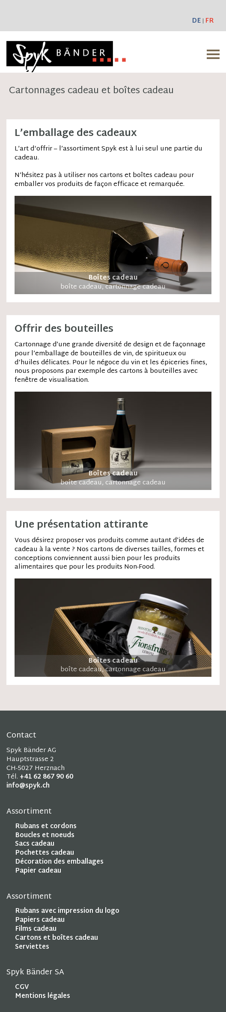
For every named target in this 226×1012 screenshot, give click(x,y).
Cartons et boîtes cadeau (56, 938)
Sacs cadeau (34, 844)
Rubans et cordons (46, 826)
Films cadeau (35, 929)
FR (209, 21)
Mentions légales (42, 996)
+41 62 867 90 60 (46, 777)
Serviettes (32, 947)
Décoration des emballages (59, 862)
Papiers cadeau (40, 920)
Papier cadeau (38, 871)
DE (196, 21)
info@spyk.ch (28, 786)
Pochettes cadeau (44, 853)
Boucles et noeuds (44, 835)
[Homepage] (66, 68)
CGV (22, 987)
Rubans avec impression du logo (67, 911)
